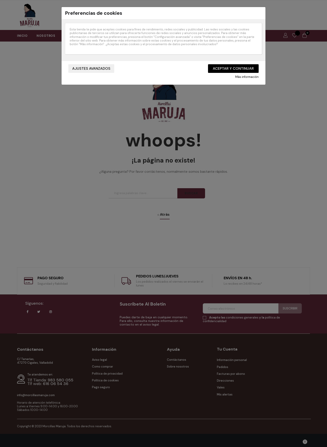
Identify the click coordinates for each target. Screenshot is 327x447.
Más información (247, 77)
